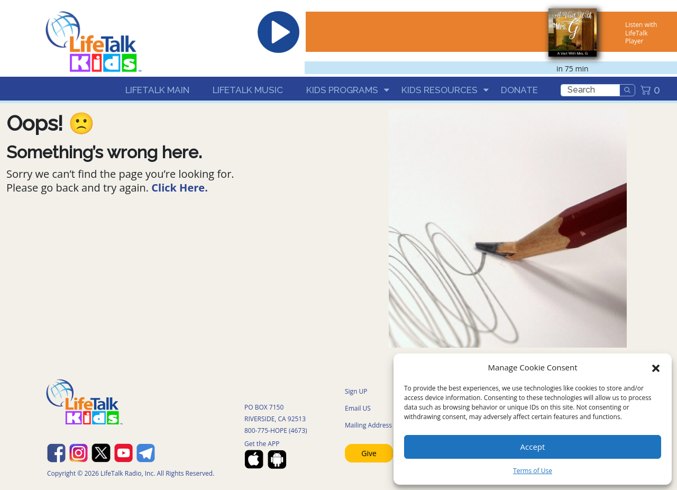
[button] (656, 367)
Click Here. (179, 187)
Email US (358, 408)
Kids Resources (439, 90)
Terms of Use (532, 470)
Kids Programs (342, 90)
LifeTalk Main (157, 90)
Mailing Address (368, 425)
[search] (590, 90)
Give (369, 453)
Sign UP (356, 391)
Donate (519, 90)
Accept (532, 446)
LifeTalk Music (248, 90)
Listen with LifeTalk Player (641, 33)
